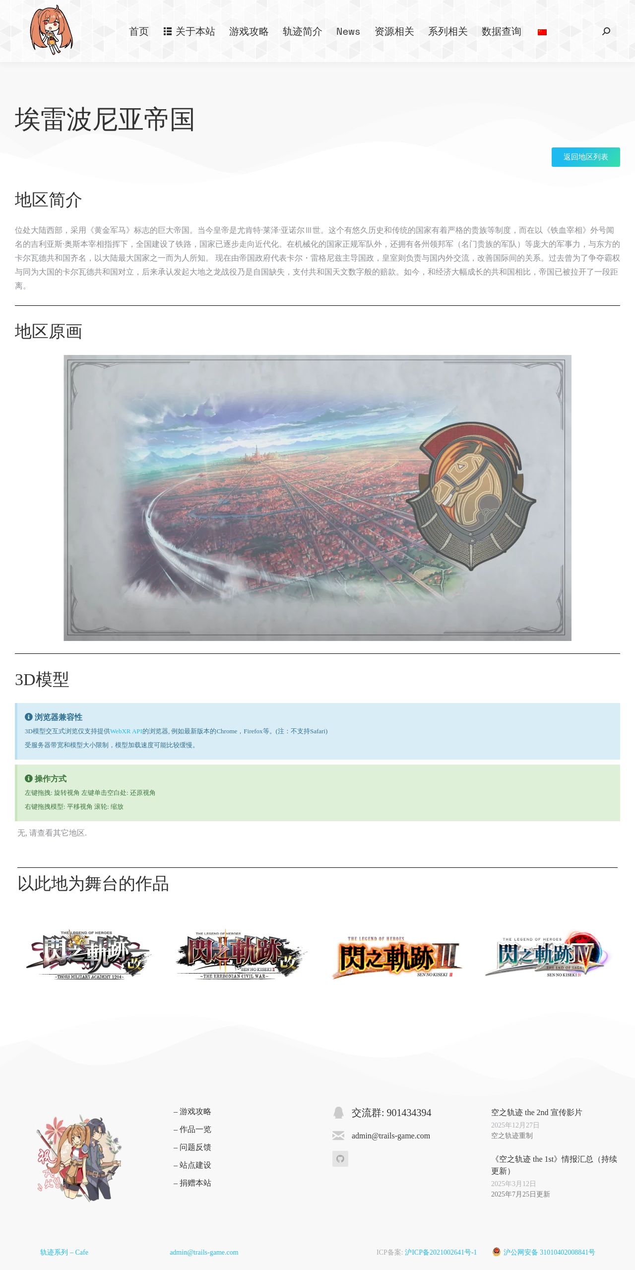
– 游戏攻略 (192, 1111)
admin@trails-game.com (204, 1252)
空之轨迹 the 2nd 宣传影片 (536, 1112)
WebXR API (126, 731)
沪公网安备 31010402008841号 (550, 1252)
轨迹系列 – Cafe (64, 1252)
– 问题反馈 (192, 1147)
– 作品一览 (192, 1129)
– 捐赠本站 (192, 1183)
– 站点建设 (192, 1165)
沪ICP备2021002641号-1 (441, 1252)
